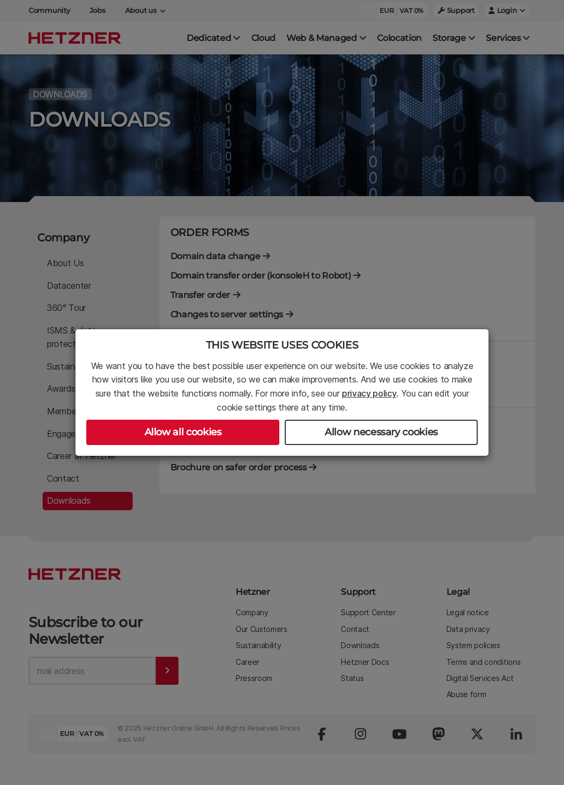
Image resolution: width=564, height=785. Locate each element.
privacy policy (369, 393)
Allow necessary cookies (381, 432)
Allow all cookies (183, 432)
